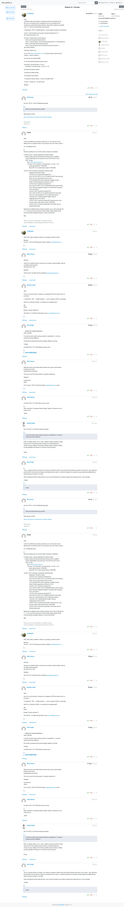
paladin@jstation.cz (56, 242)
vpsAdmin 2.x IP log (26, 9)
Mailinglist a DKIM (119, 9)
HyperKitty (61, 905)
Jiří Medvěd (30, 13)
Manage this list (103, 2)
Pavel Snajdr (30, 325)
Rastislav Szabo (31, 285)
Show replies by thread (92, 94)
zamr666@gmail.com (54, 313)
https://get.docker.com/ (36, 53)
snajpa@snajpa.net (51, 385)
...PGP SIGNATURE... (30, 352)
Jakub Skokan (31, 397)
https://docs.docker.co (36, 162)
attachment (32, 226)
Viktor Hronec (30, 254)
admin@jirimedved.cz (53, 273)
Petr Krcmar (30, 97)
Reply (25, 90)
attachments (32, 320)
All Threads (10, 12)
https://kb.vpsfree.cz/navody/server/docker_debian (38, 117)
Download (10, 18)
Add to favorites (103, 26)
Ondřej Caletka (31, 423)
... (24, 106)
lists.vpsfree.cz (7, 3)
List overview (10, 7)
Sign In (112, 2)
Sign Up (119, 2)
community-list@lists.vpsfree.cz (107, 18)
